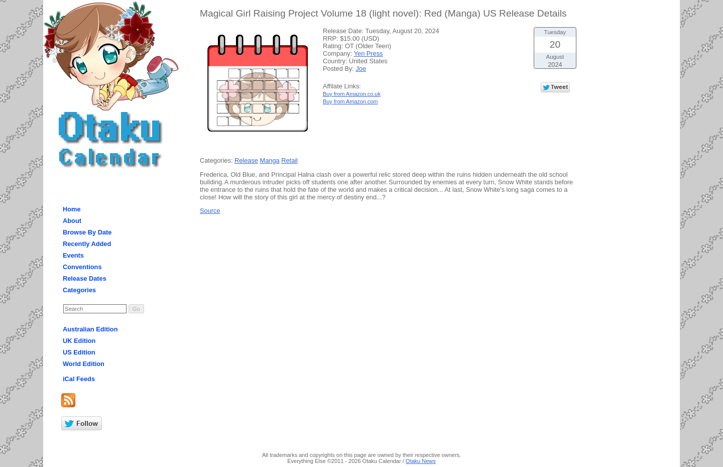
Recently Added (87, 244)
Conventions (82, 267)
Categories (79, 290)
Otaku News (421, 461)
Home (72, 209)
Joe (360, 68)
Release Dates (84, 278)
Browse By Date (87, 232)
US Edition (79, 352)
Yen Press (368, 53)
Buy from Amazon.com (350, 101)
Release (246, 160)
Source (210, 210)
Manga (270, 160)
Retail (289, 160)
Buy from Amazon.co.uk (352, 94)
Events (73, 255)
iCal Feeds (79, 379)
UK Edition (79, 340)
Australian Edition (90, 329)
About (72, 220)
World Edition (83, 364)
